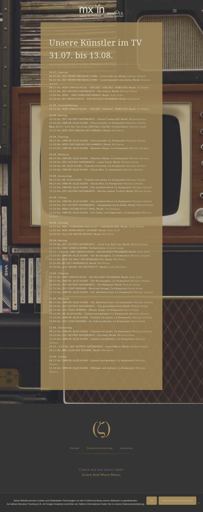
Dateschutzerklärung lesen (177, 500)
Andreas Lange (137, 126)
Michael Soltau (128, 91)
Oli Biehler (143, 87)
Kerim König (135, 288)
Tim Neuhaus (112, 208)
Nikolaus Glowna (136, 123)
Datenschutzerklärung (100, 448)
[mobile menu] (175, 11)
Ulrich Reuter (136, 226)
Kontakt (74, 448)
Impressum (126, 448)
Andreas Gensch (136, 76)
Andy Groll (116, 95)
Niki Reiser (117, 130)
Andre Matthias (117, 267)
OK (151, 500)
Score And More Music (101, 474)
